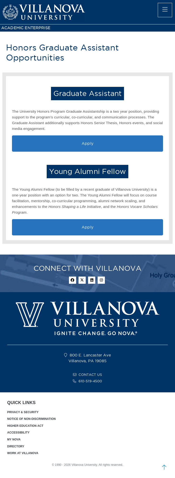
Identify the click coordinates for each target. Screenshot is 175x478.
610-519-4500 (90, 381)
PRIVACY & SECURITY (23, 412)
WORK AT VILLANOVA (22, 453)
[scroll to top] (164, 467)
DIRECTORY (15, 446)
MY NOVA (14, 439)
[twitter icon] (82, 280)
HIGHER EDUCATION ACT (25, 426)
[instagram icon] (101, 280)
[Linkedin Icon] (91, 280)
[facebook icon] (72, 280)
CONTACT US (90, 375)
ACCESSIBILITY (18, 432)
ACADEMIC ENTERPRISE (25, 28)
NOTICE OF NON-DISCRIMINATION (31, 419)
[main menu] (165, 10)
